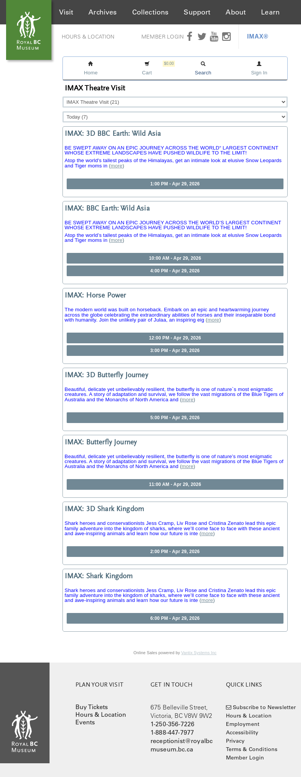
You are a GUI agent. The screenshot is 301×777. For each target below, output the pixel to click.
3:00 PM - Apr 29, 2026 (175, 350)
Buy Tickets (91, 707)
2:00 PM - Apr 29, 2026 (175, 551)
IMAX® (258, 36)
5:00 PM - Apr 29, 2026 (175, 417)
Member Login (162, 36)
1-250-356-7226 (172, 724)
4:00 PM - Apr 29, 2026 (175, 270)
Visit (66, 12)
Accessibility (242, 732)
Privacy (235, 740)
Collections (150, 12)
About (236, 12)
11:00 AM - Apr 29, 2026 (175, 484)
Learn (270, 12)
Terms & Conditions (252, 749)
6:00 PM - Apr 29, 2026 (175, 618)
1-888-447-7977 (172, 732)
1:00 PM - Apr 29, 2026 (175, 184)
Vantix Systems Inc (199, 652)
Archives (102, 12)
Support (197, 12)
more (116, 166)
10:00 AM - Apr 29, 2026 (175, 258)
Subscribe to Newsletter (264, 707)
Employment (243, 724)
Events (85, 722)
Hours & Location (88, 36)
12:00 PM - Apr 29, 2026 (175, 338)
